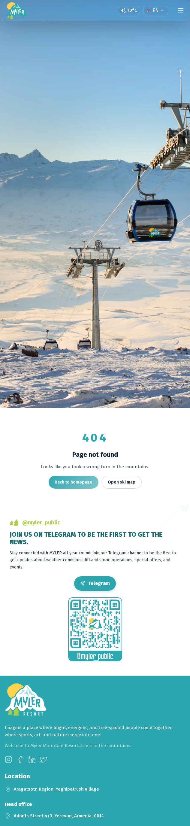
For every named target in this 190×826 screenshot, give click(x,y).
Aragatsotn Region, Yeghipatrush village (56, 789)
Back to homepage (73, 482)
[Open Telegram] (95, 583)
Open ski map (121, 482)
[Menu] (180, 10)
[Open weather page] (129, 10)
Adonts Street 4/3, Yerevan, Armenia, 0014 (59, 815)
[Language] (155, 10)
